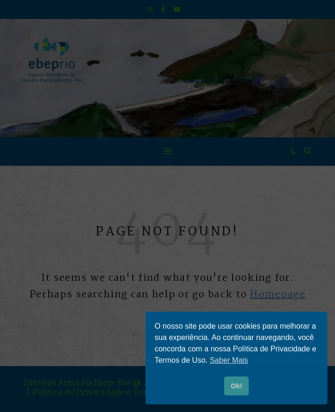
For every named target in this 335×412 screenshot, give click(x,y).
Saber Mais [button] (229, 360)
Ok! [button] (236, 386)
